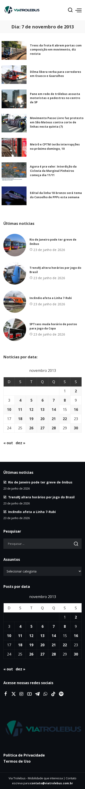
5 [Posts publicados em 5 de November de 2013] (31, 400)
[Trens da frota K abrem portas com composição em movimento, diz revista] (14, 50)
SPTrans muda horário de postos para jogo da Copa (53, 326)
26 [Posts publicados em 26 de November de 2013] (31, 428)
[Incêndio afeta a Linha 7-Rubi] (14, 301)
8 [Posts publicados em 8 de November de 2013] (65, 400)
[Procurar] (70, 10)
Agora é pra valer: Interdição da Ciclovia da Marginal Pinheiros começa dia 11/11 (53, 171)
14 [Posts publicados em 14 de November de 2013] (54, 409)
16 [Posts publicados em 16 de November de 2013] (76, 409)
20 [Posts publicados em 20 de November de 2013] (42, 418)
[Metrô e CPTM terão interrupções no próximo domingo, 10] (14, 147)
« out (8, 442)
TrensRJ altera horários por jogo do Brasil (41, 497)
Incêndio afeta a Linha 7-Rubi (50, 298)
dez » (20, 442)
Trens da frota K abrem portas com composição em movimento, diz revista (56, 50)
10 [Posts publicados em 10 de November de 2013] (9, 409)
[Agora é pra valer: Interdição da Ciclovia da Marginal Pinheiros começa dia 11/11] (14, 171)
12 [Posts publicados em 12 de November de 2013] (31, 409)
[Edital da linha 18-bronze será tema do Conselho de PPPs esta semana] (14, 195)
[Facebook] (5, 694)
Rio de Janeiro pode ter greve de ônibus (40, 482)
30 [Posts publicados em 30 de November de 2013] (76, 428)
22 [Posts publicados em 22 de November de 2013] (65, 418)
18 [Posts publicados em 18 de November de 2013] (20, 418)
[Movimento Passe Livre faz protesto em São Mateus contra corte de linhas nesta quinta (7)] (14, 123)
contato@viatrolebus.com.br (51, 783)
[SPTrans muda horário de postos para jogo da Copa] (14, 329)
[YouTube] (29, 694)
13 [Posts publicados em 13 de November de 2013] (42, 409)
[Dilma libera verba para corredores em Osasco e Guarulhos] (14, 74)
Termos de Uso (17, 761)
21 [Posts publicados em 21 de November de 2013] (54, 418)
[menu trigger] (78, 10)
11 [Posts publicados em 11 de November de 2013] (20, 409)
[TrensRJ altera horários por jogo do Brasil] (14, 273)
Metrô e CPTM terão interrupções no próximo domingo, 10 (55, 147)
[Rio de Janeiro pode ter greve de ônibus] (14, 245)
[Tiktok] (53, 694)
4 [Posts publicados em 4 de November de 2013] (20, 400)
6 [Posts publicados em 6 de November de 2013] (42, 400)
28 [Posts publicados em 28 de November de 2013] (54, 428)
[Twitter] (13, 694)
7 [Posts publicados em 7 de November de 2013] (54, 400)
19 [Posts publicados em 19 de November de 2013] (31, 418)
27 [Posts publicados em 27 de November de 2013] (42, 428)
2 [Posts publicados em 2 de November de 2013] (76, 391)
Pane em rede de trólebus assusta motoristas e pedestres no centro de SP (55, 98)
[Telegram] (37, 694)
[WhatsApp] (45, 694)
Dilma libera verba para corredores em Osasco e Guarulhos (55, 74)
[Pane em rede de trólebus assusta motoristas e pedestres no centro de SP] (14, 99)
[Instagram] (21, 694)
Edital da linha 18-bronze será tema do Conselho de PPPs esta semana (56, 195)
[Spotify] (61, 694)
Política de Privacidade (24, 755)
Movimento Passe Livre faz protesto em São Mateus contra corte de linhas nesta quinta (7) (56, 122)
